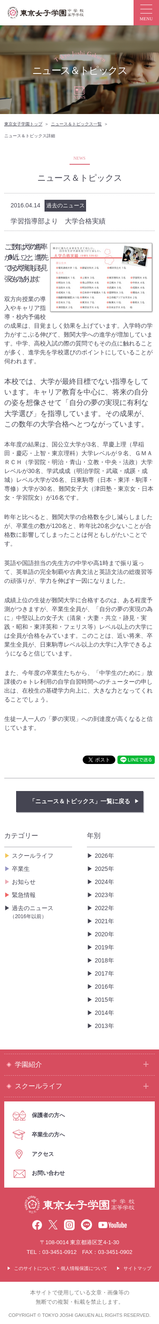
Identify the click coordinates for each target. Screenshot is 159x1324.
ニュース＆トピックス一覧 (76, 124)
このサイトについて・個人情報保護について (60, 1268)
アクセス (43, 1154)
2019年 (104, 947)
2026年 (104, 855)
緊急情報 (24, 895)
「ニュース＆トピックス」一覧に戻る (79, 801)
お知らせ (24, 881)
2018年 (104, 960)
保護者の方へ (48, 1115)
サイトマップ (137, 1268)
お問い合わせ (48, 1173)
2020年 (104, 934)
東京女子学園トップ (23, 124)
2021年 (104, 921)
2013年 (104, 1025)
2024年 (104, 881)
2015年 (104, 999)
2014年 (104, 1012)
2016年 (104, 986)
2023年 (104, 895)
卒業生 (21, 868)
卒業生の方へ (48, 1134)
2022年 (104, 908)
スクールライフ (32, 855)
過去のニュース (41, 912)
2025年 (104, 868)
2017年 (104, 973)
